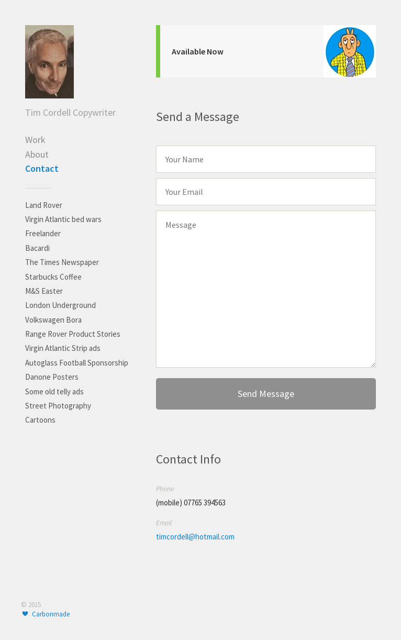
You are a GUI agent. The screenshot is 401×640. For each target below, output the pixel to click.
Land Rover (43, 205)
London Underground (60, 305)
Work (35, 139)
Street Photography (58, 405)
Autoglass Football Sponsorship (76, 362)
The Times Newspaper (62, 262)
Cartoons (40, 419)
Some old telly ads (54, 391)
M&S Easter (44, 290)
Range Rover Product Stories (72, 333)
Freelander (43, 233)
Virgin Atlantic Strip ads (63, 348)
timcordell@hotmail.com (195, 537)
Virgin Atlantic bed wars (63, 219)
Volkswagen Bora (53, 319)
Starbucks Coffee (53, 276)
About (37, 154)
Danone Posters (52, 376)
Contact (42, 168)
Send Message (266, 394)
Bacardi (37, 248)
